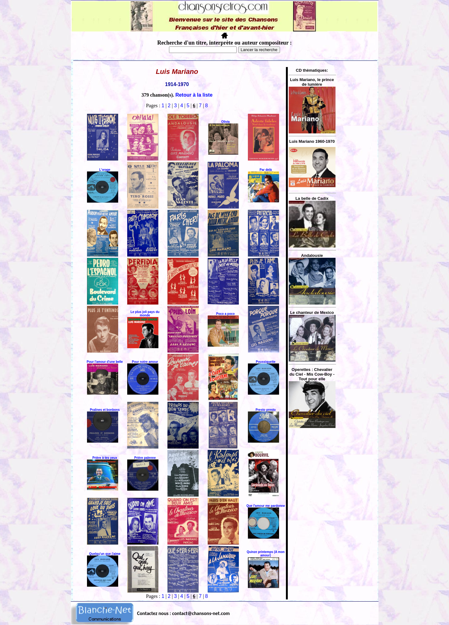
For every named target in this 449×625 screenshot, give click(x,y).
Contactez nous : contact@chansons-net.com (183, 613)
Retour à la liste (193, 95)
